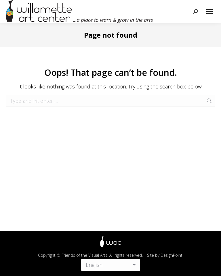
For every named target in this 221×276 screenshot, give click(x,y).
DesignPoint (171, 255)
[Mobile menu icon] (209, 11)
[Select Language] (110, 264)
